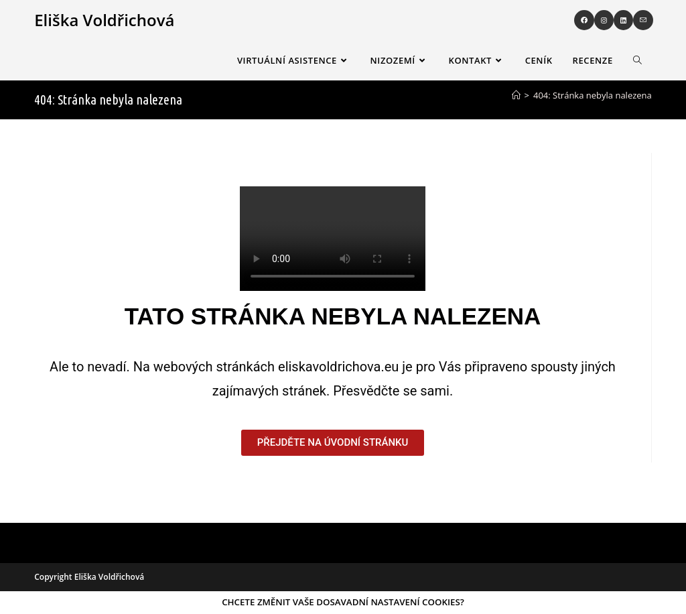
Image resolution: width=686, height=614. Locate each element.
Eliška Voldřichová (104, 20)
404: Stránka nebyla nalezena (592, 95)
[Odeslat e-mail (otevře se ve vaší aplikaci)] (643, 20)
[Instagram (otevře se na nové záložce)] (604, 20)
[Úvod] (516, 95)
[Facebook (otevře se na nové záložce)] (584, 20)
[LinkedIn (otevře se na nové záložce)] (623, 20)
